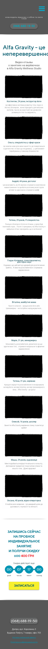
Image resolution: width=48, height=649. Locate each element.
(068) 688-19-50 (24, 621)
